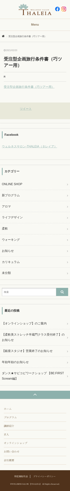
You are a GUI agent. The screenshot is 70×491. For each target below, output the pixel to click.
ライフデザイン (12, 217)
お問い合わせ (11, 451)
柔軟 (5, 228)
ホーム (8, 409)
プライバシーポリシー (44, 476)
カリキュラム (11, 262)
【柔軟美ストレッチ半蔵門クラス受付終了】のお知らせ (33, 337)
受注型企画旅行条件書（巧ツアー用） (29, 86)
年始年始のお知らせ (15, 362)
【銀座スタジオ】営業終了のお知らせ (27, 350)
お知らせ (8, 250)
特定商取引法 (21, 476)
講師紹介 (9, 426)
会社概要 (9, 460)
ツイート (26, 108)
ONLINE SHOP (12, 184)
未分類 (6, 272)
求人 (6, 434)
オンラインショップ (15, 443)
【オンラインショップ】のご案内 (24, 323)
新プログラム (11, 195)
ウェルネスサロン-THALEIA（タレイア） (29, 146)
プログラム (10, 417)
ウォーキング (11, 239)
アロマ (6, 206)
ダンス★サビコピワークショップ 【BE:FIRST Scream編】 (33, 376)
